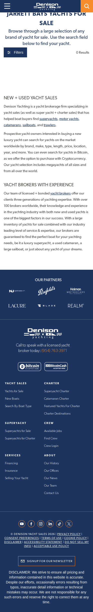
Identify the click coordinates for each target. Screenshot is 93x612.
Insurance (11, 470)
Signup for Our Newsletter (49, 561)
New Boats (12, 398)
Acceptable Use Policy (51, 546)
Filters (15, 52)
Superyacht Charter (56, 391)
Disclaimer (13, 542)
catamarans (12, 125)
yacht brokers (60, 193)
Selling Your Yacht (16, 478)
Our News (50, 478)
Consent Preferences (21, 538)
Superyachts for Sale (18, 431)
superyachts (48, 119)
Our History (51, 463)
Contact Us (51, 493)
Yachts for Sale (14, 391)
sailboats (29, 125)
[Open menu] (7, 6)
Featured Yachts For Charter (62, 406)
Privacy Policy (69, 534)
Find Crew (50, 438)
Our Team (50, 485)
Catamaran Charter (56, 398)
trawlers (50, 125)
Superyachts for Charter (20, 438)
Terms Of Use (51, 538)
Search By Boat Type (18, 406)
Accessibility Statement (43, 542)
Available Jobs (53, 431)
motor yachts (69, 119)
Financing (11, 463)
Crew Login (51, 446)
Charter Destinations (57, 413)
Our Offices (51, 470)
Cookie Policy (75, 538)
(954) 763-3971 (54, 351)
